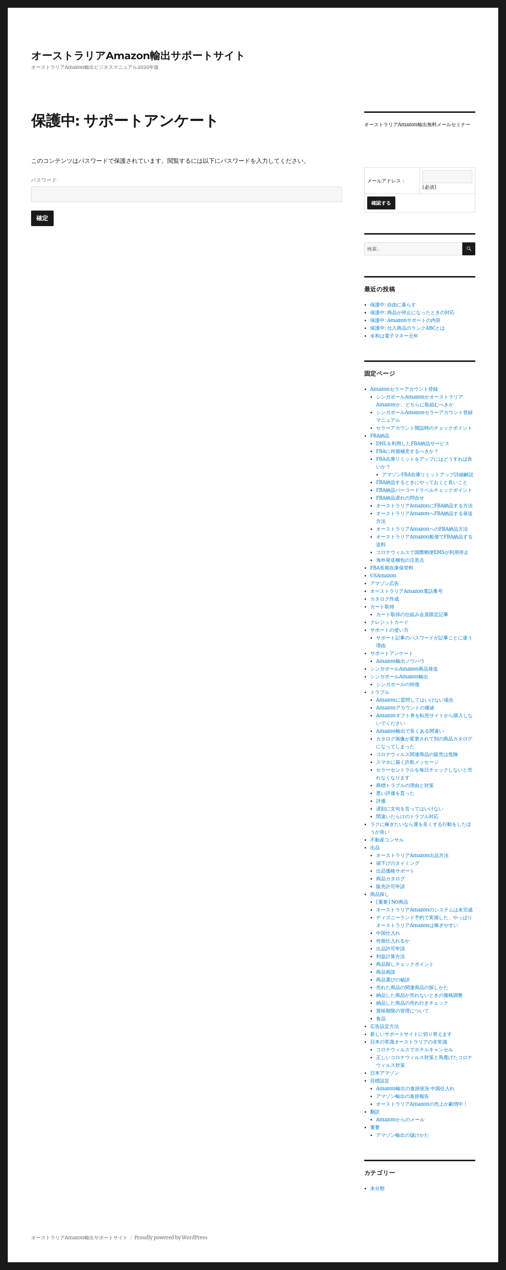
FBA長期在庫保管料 (391, 568)
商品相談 (385, 972)
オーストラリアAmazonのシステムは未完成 (424, 910)
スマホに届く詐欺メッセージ (407, 762)
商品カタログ (390, 879)
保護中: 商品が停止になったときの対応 (412, 312)
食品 (381, 1018)
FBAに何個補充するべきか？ (407, 451)
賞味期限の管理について (402, 1011)
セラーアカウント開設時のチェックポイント (424, 428)
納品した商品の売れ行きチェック (412, 1003)
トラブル (379, 692)
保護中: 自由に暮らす (393, 305)
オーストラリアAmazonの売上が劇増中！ (422, 1104)
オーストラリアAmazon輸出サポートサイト (138, 55)
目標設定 (379, 1081)
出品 (375, 847)
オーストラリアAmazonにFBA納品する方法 (424, 506)
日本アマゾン (384, 1073)
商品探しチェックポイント (405, 964)
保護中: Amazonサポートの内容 (405, 320)
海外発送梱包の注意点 (400, 560)
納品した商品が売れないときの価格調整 (419, 995)
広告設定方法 (384, 1026)
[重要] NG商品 (392, 902)
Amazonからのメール (400, 1119)
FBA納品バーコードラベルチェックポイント (424, 490)
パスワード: (186, 189)
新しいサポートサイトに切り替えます (411, 1034)
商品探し (379, 894)
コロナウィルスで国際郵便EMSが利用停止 (422, 552)
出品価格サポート (395, 871)
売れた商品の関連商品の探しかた (412, 987)
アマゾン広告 (384, 583)
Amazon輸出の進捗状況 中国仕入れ (415, 1088)
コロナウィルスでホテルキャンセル (414, 1049)
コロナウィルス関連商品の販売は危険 (417, 754)
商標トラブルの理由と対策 (405, 785)
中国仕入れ (388, 933)
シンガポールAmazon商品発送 (404, 669)
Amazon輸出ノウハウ (400, 661)
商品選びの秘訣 (393, 980)
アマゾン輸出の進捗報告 (402, 1096)
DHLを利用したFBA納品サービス (412, 443)
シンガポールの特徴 (397, 684)
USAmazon (383, 575)
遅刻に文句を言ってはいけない (409, 809)
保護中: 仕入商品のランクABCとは (407, 328)
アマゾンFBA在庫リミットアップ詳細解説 (427, 474)
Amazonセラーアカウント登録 (404, 389)
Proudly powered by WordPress (171, 1237)
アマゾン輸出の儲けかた (402, 1135)
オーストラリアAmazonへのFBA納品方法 (422, 529)
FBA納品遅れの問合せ (400, 498)
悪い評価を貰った (395, 793)
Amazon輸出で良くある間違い (410, 731)
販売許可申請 (390, 886)
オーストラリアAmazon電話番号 (406, 591)
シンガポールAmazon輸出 (399, 676)
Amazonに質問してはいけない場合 (414, 700)
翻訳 (375, 1112)
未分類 (377, 1188)
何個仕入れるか (393, 941)
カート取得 (382, 607)
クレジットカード (389, 622)
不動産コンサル (387, 840)
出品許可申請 (390, 948)
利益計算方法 (390, 956)
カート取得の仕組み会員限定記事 (412, 614)
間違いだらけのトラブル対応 (407, 816)
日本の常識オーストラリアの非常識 (408, 1042)
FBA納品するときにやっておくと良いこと (422, 482)
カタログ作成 (384, 599)
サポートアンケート (391, 653)
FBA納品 (379, 436)
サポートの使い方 (389, 630)
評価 (381, 801)
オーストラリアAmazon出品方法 (412, 855)
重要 (375, 1127)
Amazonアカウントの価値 (405, 708)
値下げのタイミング (397, 863)
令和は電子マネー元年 (394, 336)
